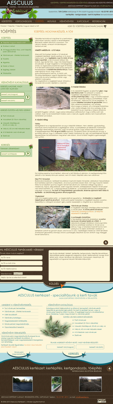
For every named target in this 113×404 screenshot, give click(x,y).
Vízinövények (66, 21)
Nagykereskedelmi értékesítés (16, 321)
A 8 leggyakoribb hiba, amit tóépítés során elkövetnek (17, 51)
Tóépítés (39, 21)
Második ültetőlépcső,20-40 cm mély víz (11, 124)
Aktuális (51, 21)
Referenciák (99, 21)
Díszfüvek (6, 136)
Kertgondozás (23, 21)
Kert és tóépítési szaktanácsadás (85, 26)
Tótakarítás (7, 73)
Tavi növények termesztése (15, 308)
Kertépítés (7, 21)
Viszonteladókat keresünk (14, 327)
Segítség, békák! (9, 70)
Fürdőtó (6, 59)
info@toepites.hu (106, 6)
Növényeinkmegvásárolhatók (19, 353)
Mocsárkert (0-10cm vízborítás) (14, 119)
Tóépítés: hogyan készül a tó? (27, 26)
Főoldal (3, 26)
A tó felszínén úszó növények (14, 132)
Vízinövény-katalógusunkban (82, 211)
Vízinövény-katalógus (13, 318)
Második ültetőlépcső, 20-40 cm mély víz (90, 326)
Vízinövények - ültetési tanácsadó (16, 55)
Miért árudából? (11, 314)
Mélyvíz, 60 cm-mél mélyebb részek (16, 128)
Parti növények (8, 116)
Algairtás (6, 62)
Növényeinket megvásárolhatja (17, 324)
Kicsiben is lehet (9, 46)
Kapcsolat (83, 21)
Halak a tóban (8, 66)
